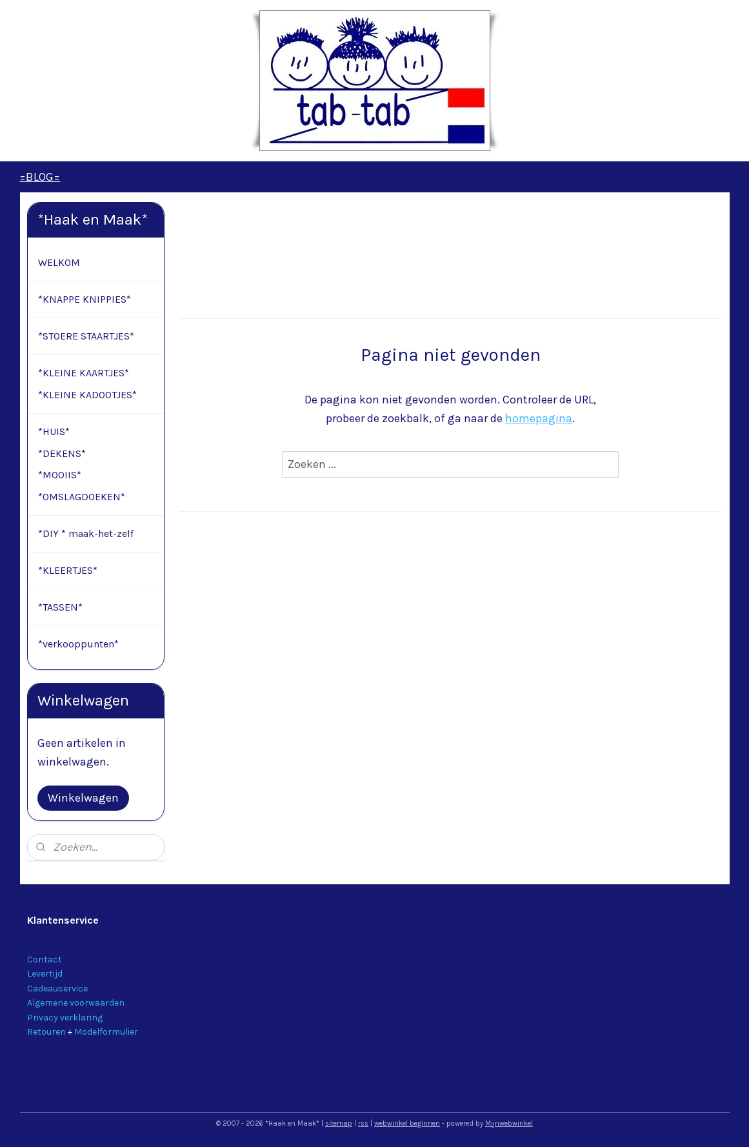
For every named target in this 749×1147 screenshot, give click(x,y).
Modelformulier (106, 1031)
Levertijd (45, 973)
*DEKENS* (62, 453)
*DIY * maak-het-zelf (86, 533)
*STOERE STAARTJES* (86, 336)
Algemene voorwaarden (76, 1002)
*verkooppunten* (78, 644)
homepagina (538, 418)
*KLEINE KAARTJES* (83, 373)
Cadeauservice (57, 988)
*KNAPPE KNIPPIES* (84, 299)
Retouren (46, 1031)
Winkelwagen (83, 798)
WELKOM (59, 262)
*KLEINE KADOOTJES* (87, 395)
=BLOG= (39, 177)
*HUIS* (54, 431)
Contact (44, 959)
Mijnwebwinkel (509, 1123)
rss (363, 1123)
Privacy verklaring (65, 1017)
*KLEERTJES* (67, 570)
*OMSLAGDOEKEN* (81, 497)
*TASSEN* (60, 607)
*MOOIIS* (59, 475)
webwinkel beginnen (407, 1123)
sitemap (338, 1123)
